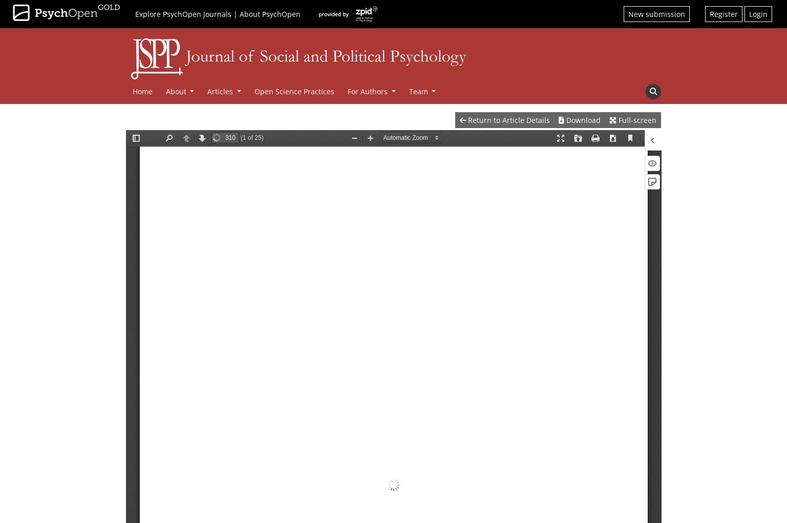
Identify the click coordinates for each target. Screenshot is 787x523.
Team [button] (419, 91)
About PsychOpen (270, 14)
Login (758, 14)
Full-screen (632, 120)
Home (143, 91)
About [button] (177, 91)
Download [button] (580, 120)
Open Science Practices (294, 91)
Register (724, 14)
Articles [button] (221, 91)
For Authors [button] (369, 91)
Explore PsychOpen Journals (183, 14)
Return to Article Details (505, 120)
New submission (656, 14)
